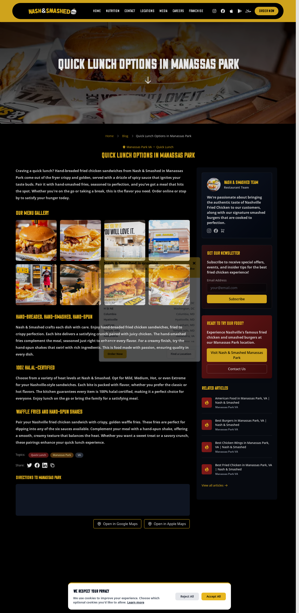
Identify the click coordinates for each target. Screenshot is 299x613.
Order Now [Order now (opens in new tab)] (266, 11)
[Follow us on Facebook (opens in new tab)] (223, 11)
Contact (129, 11)
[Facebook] (216, 231)
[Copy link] (52, 465)
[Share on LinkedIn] (44, 465)
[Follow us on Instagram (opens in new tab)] (214, 11)
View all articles (215, 485)
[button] (36, 240)
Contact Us (237, 369)
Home (97, 11)
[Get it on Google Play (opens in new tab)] (240, 11)
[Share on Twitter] (29, 465)
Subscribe (237, 299)
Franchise (196, 11)
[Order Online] (223, 231)
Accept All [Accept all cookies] (214, 596)
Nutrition (112, 11)
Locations (147, 11)
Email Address (217, 280)
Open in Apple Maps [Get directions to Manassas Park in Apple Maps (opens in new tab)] (167, 523)
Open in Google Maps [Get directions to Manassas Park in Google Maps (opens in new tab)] (117, 523)
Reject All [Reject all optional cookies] (187, 596)
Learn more (135, 602)
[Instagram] (209, 231)
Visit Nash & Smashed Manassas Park (237, 355)
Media (163, 11)
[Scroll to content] (148, 82)
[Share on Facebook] (37, 465)
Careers (178, 11)
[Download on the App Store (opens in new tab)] (231, 11)
